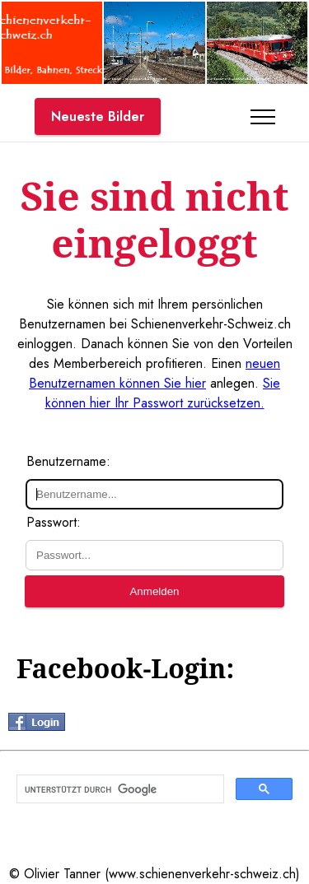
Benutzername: (68, 461)
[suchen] (119, 789)
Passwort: (53, 522)
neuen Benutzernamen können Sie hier (154, 373)
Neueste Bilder (97, 116)
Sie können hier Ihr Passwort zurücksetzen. (163, 393)
